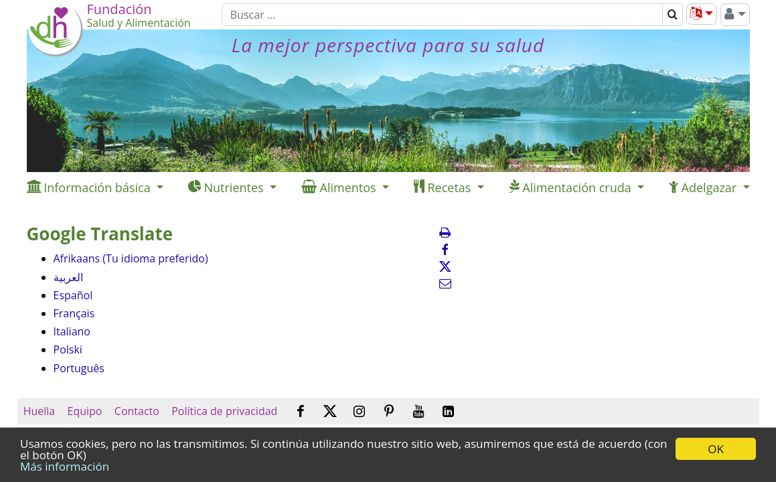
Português (79, 368)
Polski (68, 349)
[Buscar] (442, 14)
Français (74, 313)
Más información (64, 466)
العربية (68, 277)
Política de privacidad (224, 411)
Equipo (84, 411)
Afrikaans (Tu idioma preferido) (131, 258)
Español (73, 295)
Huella (39, 411)
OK (716, 449)
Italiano (72, 331)
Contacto (137, 411)
